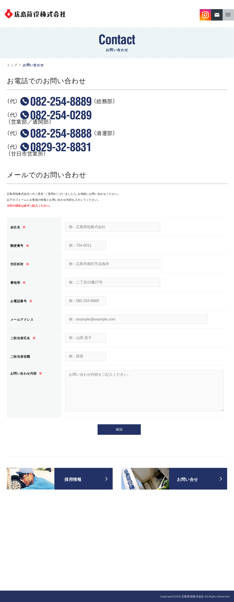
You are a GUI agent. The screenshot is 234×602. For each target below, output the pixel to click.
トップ (12, 65)
